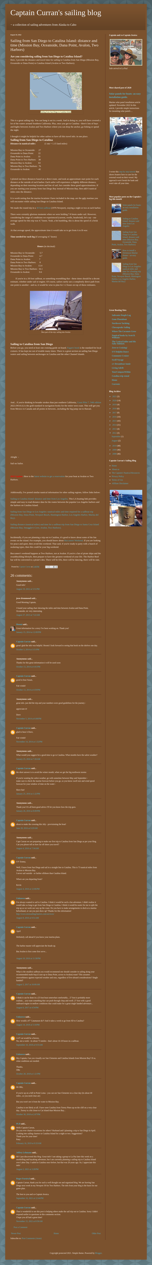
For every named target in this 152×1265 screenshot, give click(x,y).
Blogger (98, 1253)
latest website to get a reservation (49, 476)
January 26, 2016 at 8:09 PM (28, 811)
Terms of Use (117, 480)
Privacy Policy (118, 476)
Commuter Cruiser (120, 356)
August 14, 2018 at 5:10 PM (27, 1025)
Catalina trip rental (120, 376)
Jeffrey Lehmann (23, 1152)
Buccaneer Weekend (73, 540)
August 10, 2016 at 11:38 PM (28, 958)
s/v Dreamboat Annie (121, 364)
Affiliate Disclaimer (120, 483)
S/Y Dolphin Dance (120, 352)
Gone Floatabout (119, 319)
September (116, 436)
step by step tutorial (127, 172)
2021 (114, 396)
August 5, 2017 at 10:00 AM (28, 984)
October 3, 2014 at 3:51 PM (27, 649)
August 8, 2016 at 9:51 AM (27, 918)
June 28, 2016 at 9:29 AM (27, 828)
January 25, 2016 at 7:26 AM (28, 759)
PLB (18, 1124)
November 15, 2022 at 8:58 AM (29, 1221)
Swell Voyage (117, 360)
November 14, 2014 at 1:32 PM (29, 742)
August (115, 441)
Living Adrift (118, 368)
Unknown (20, 898)
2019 (114, 404)
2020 (114, 400)
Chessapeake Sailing (121, 327)
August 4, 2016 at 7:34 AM (27, 848)
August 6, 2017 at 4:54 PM (27, 1007)
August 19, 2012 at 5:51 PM (27, 589)
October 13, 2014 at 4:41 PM (28, 667)
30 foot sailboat (43, 208)
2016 (114, 417)
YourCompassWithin (121, 372)
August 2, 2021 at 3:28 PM (27, 1169)
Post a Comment (20, 1227)
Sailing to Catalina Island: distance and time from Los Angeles (39, 498)
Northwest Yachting (120, 323)
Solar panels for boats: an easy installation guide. (132, 207)
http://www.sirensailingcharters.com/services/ (35, 914)
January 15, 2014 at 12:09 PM (28, 632)
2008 (114, 454)
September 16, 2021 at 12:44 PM (30, 1198)
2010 (114, 446)
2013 (114, 429)
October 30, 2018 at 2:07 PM (28, 1114)
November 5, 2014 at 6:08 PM (28, 719)
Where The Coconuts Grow (124, 331)
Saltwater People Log (121, 315)
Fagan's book (73, 347)
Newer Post (16, 1233)
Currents (116, 384)
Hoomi (19, 624)
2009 (114, 450)
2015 (114, 421)
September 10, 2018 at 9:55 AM (29, 1045)
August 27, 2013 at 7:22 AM (28, 615)
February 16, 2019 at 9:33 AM (28, 1143)
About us (115, 469)
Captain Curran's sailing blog (55, 12)
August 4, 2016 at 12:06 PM (27, 889)
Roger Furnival (23, 1179)
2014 (114, 425)
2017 (114, 412)
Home (56, 1233)
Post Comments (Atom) (32, 1238)
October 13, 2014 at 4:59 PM (28, 690)
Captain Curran (23, 641)
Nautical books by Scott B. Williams (123, 336)
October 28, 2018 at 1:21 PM (28, 1074)
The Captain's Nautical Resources (126, 473)
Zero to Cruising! (119, 348)
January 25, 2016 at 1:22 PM (28, 794)
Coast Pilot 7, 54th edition (89, 402)
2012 (114, 433)
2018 (114, 408)
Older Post (96, 1233)
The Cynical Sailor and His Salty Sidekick (124, 342)
